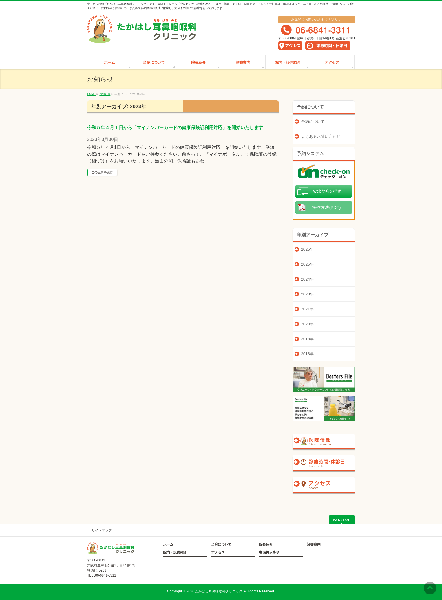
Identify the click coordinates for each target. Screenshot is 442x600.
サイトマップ (102, 530)
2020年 (307, 324)
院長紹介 (266, 544)
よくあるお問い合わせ (321, 136)
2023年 (307, 294)
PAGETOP (342, 520)
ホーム (168, 544)
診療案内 (314, 544)
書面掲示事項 (269, 552)
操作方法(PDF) (326, 207)
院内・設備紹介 (175, 552)
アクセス (218, 552)
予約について (313, 121)
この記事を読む (102, 172)
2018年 (307, 339)
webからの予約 (327, 191)
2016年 (307, 354)
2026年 (307, 249)
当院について (221, 544)
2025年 (307, 264)
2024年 (307, 279)
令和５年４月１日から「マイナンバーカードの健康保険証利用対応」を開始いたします (175, 127)
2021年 (307, 309)
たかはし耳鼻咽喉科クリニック (218, 591)
